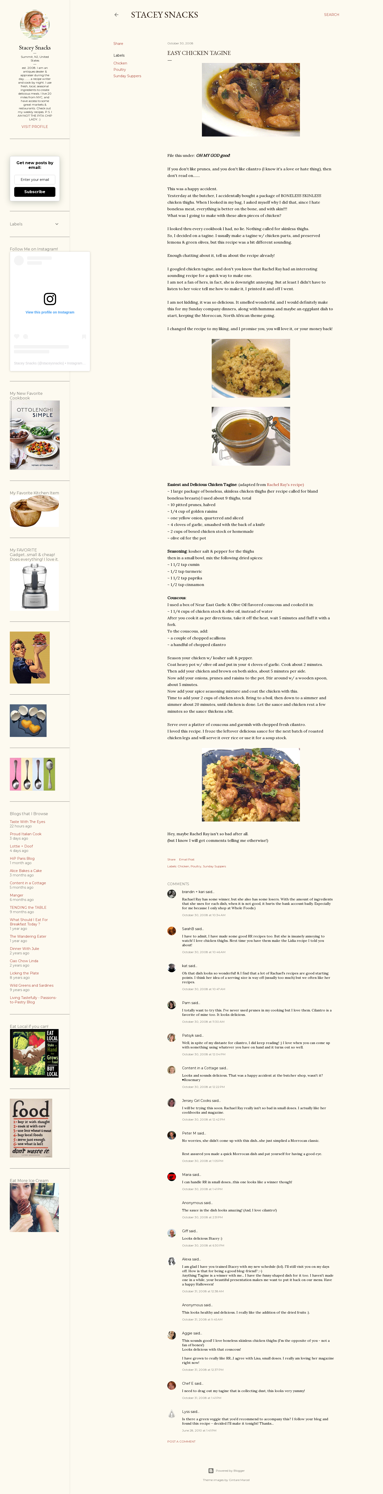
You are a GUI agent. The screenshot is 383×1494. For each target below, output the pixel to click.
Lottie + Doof (21, 846)
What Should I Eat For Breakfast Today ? (29, 922)
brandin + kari (193, 892)
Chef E (188, 1383)
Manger (16, 895)
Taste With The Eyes (27, 822)
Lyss (186, 1411)
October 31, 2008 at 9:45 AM (202, 1319)
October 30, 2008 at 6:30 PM (203, 1245)
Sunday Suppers (127, 76)
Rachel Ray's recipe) (285, 484)
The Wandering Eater (28, 936)
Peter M (189, 1133)
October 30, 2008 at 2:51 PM (202, 1217)
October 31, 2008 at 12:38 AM (203, 1291)
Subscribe (34, 191)
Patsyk (188, 1035)
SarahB (188, 929)
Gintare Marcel (239, 1480)
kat (184, 966)
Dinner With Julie (24, 948)
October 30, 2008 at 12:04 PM (203, 1054)
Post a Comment (181, 1441)
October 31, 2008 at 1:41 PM (201, 1398)
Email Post (187, 859)
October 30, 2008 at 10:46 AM (203, 952)
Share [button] (118, 43)
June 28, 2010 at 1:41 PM (199, 1430)
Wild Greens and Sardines (31, 985)
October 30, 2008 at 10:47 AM (203, 989)
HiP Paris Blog (22, 858)
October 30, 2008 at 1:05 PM (202, 1161)
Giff (185, 1231)
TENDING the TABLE (28, 907)
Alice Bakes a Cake (26, 871)
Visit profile (35, 126)
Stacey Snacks (164, 14)
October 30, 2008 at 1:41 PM (202, 1189)
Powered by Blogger (226, 1471)
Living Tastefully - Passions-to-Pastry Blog (33, 1000)
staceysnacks (52, 363)
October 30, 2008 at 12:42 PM (203, 1119)
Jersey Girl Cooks (196, 1100)
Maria (186, 1174)
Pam (186, 1003)
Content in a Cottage (200, 1068)
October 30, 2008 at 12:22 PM (203, 1087)
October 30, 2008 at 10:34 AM (203, 915)
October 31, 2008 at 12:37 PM (202, 1369)
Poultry (119, 69)
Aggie (187, 1333)
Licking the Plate (24, 973)
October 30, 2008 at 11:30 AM (203, 1021)
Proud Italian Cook (25, 834)
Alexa (186, 1259)
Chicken (120, 63)
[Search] (331, 15)
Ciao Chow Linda (24, 961)
